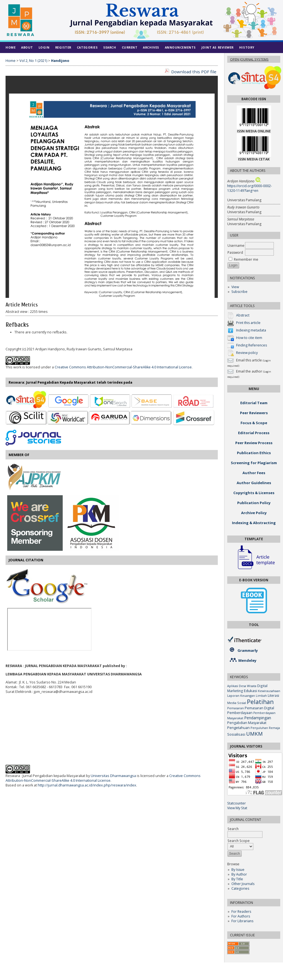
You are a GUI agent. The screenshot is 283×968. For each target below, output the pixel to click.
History (246, 47)
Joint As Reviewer (217, 47)
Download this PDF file (193, 71)
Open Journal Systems (249, 59)
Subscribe (239, 291)
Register (63, 47)
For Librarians (242, 921)
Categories (240, 888)
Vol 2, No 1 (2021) (33, 60)
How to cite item (249, 337)
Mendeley (247, 660)
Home (11, 47)
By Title (237, 879)
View (235, 287)
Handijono (60, 60)
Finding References (251, 345)
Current (130, 47)
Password (235, 252)
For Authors (240, 916)
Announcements (180, 47)
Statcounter (236, 803)
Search (109, 47)
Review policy (247, 352)
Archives (151, 47)
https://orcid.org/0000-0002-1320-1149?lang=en (249, 188)
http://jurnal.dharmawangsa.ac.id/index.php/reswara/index (87, 785)
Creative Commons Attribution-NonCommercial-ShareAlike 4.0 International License (123, 367)
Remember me (246, 259)
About (27, 47)
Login (44, 47)
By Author (239, 874)
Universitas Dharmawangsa (113, 775)
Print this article (248, 322)
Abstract (242, 315)
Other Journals (242, 883)
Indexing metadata (251, 330)
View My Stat (237, 808)
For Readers (241, 911)
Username (236, 245)
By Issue (237, 869)
